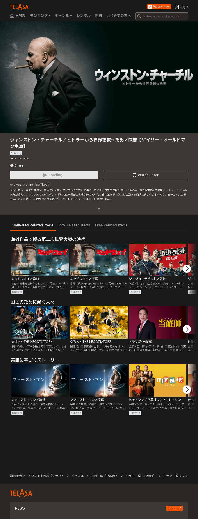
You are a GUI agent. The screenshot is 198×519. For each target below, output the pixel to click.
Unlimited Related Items (32, 225)
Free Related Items (111, 225)
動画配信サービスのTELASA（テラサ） (37, 476)
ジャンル (77, 476)
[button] (159, 7)
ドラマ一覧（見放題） (140, 476)
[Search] (161, 16)
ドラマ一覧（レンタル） (180, 476)
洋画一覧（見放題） (104, 476)
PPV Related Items (74, 225)
